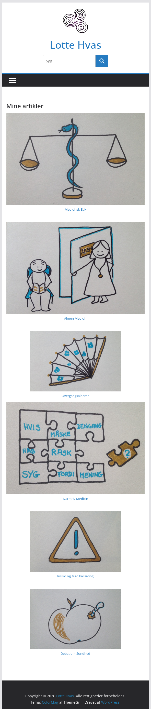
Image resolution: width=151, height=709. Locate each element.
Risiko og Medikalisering (75, 576)
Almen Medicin (75, 318)
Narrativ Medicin (75, 498)
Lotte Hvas (75, 45)
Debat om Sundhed (75, 653)
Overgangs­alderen (75, 395)
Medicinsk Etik (75, 209)
